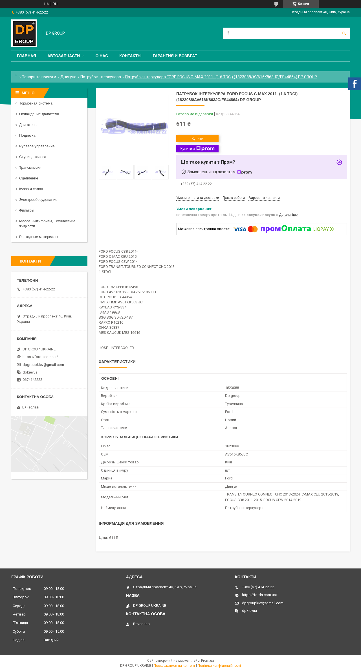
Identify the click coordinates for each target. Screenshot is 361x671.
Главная (26, 56)
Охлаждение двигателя (39, 114)
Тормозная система (35, 103)
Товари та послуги (39, 77)
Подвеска (27, 135)
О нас (101, 56)
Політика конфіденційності (219, 666)
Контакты (130, 56)
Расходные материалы (38, 237)
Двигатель (27, 125)
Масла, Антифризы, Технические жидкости (47, 223)
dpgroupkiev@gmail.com (43, 365)
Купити (197, 138)
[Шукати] (344, 33)
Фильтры (26, 210)
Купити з (197, 148)
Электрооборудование (38, 199)
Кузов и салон (31, 189)
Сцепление (28, 178)
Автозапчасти (63, 56)
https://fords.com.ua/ (40, 357)
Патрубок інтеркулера (100, 77)
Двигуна (68, 77)
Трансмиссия (30, 167)
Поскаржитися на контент (174, 666)
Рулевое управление (37, 146)
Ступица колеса (32, 157)
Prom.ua (207, 661)
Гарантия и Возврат (175, 56)
